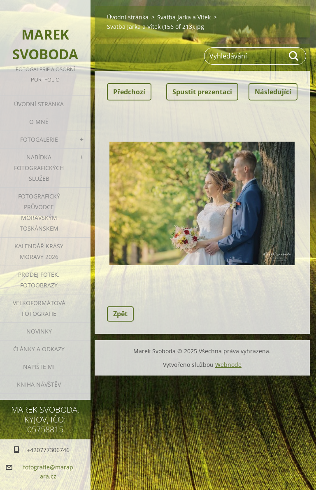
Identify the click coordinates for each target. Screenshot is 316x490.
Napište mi (39, 367)
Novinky (39, 331)
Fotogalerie (39, 139)
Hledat (294, 56)
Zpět (120, 313)
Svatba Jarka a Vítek (184, 17)
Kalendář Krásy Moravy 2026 (38, 251)
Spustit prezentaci (202, 91)
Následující (273, 91)
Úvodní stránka (39, 104)
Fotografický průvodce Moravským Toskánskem (39, 212)
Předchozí (129, 91)
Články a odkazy (39, 349)
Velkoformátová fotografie (39, 308)
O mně (39, 122)
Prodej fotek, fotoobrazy (39, 280)
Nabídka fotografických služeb (39, 167)
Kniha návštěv (39, 384)
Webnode (228, 365)
